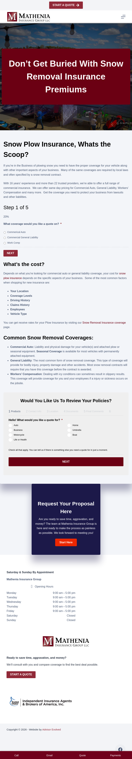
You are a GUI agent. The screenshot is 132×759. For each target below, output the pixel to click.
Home (75, 424)
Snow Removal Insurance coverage (104, 321)
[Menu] (123, 16)
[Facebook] (120, 749)
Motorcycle (19, 434)
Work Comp (13, 242)
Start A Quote (66, 5)
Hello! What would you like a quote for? (36, 419)
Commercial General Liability (22, 237)
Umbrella (77, 429)
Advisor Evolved (51, 729)
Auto (16, 424)
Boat (75, 434)
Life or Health (20, 439)
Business (18, 429)
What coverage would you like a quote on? (32, 223)
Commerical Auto (16, 232)
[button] (66, 540)
